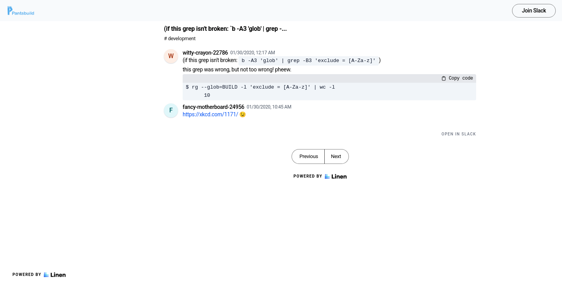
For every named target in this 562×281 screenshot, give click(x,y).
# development (180, 38)
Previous (308, 156)
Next (336, 156)
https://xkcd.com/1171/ (210, 114)
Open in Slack (458, 134)
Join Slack (534, 10)
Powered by (39, 274)
